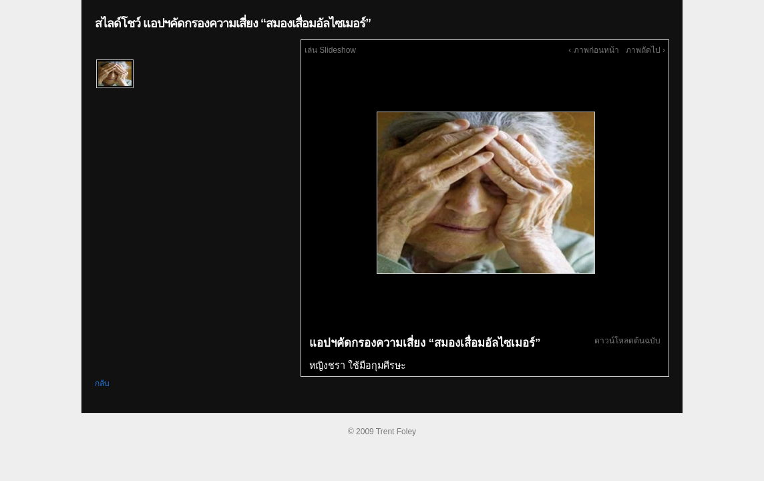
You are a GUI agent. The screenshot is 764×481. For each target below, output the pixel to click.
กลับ (102, 383)
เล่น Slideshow (330, 50)
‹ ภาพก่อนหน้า (593, 50)
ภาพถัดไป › (645, 50)
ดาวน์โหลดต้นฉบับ (627, 340)
